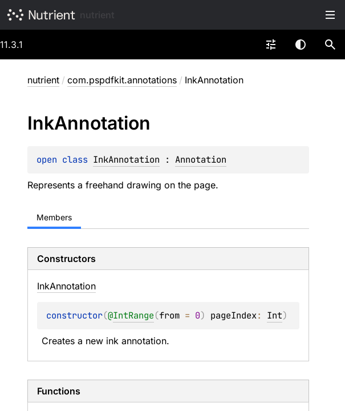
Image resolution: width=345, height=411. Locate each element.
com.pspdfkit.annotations (122, 80)
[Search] (330, 44)
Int (274, 315)
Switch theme (300, 44)
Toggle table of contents (330, 15)
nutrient (97, 15)
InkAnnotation (126, 160)
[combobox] (271, 44)
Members (54, 217)
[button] (330, 44)
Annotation (200, 160)
